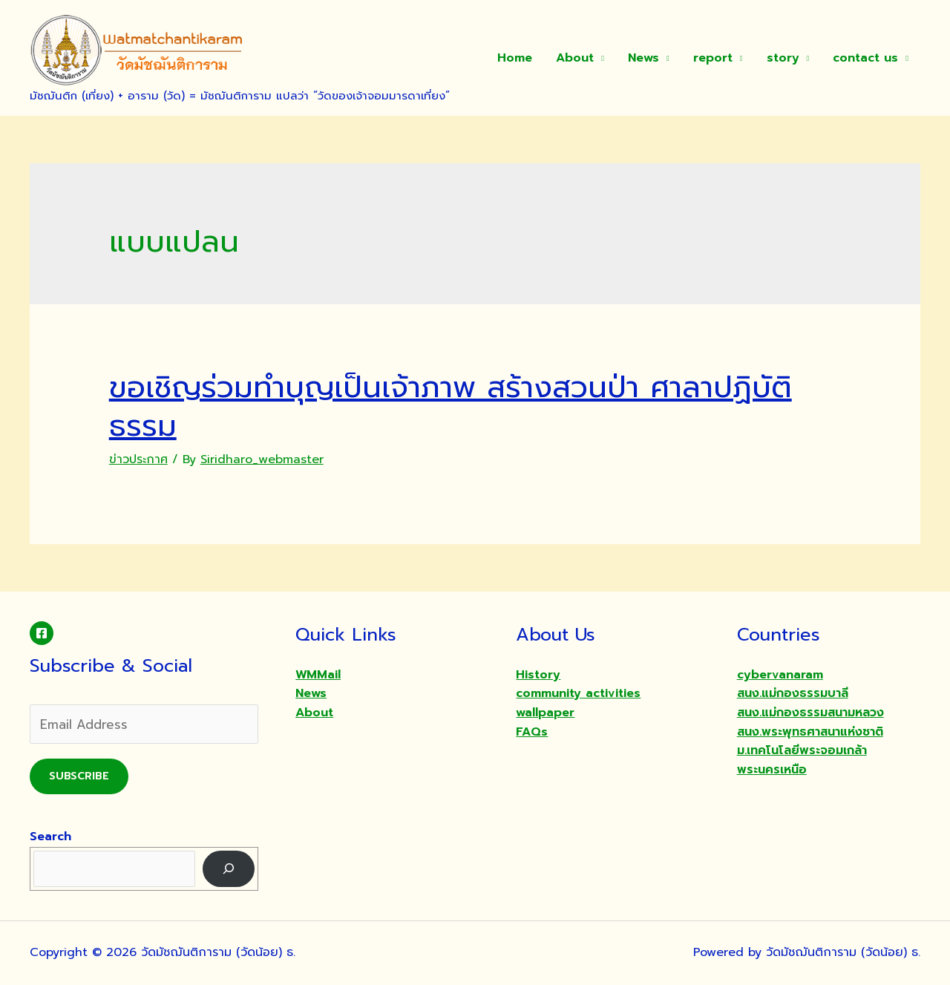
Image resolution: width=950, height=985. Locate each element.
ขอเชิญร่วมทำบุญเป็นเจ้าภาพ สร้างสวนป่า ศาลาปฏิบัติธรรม (450, 406)
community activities (578, 693)
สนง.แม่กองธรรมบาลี (792, 693)
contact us (865, 58)
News (643, 58)
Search (50, 836)
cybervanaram (780, 675)
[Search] (229, 869)
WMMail (318, 675)
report (713, 58)
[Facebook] (41, 633)
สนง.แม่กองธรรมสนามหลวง (810, 712)
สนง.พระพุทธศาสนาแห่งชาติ (810, 732)
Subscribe (79, 776)
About (575, 58)
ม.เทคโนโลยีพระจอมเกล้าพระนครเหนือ (802, 760)
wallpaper (545, 712)
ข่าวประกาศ (138, 459)
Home (514, 58)
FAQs (532, 732)
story (783, 58)
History (538, 675)
